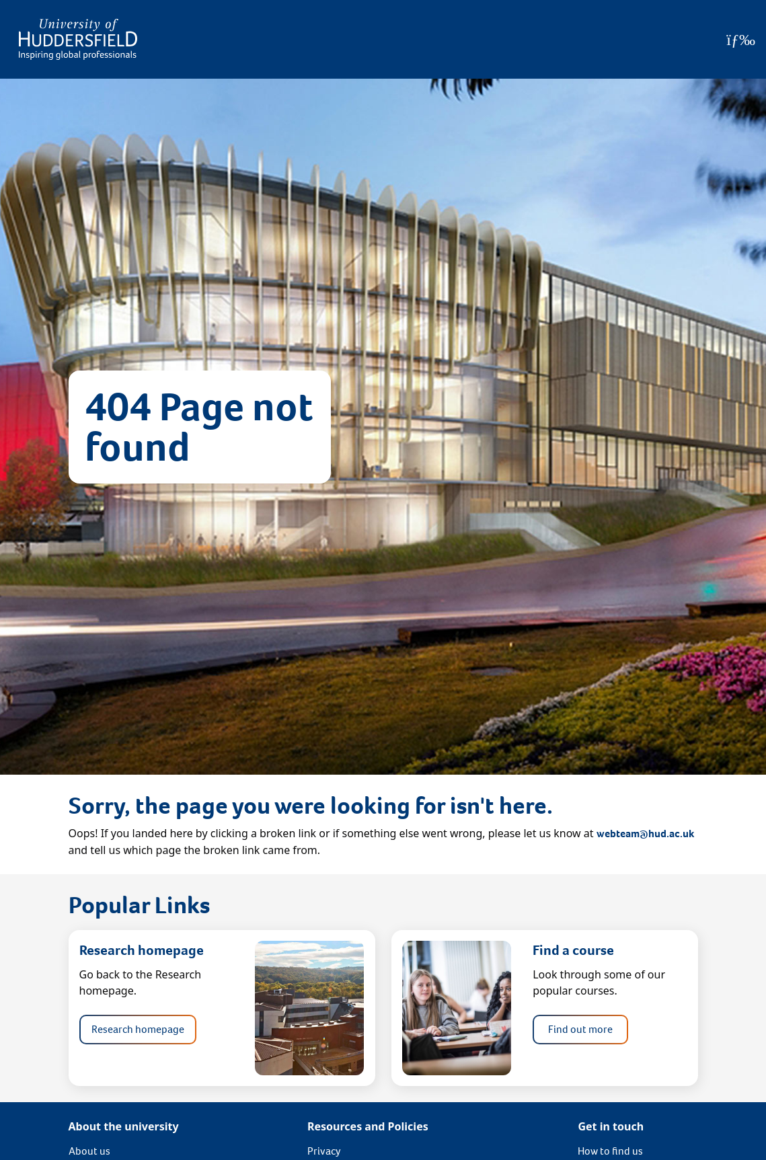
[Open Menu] (740, 40)
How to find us (610, 1151)
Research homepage (137, 1029)
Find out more (580, 1029)
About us (89, 1151)
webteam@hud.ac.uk (645, 833)
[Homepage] (78, 39)
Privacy (324, 1151)
